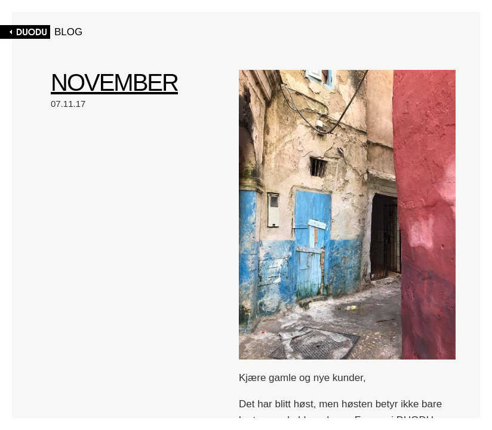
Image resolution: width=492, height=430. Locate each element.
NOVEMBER (114, 82)
